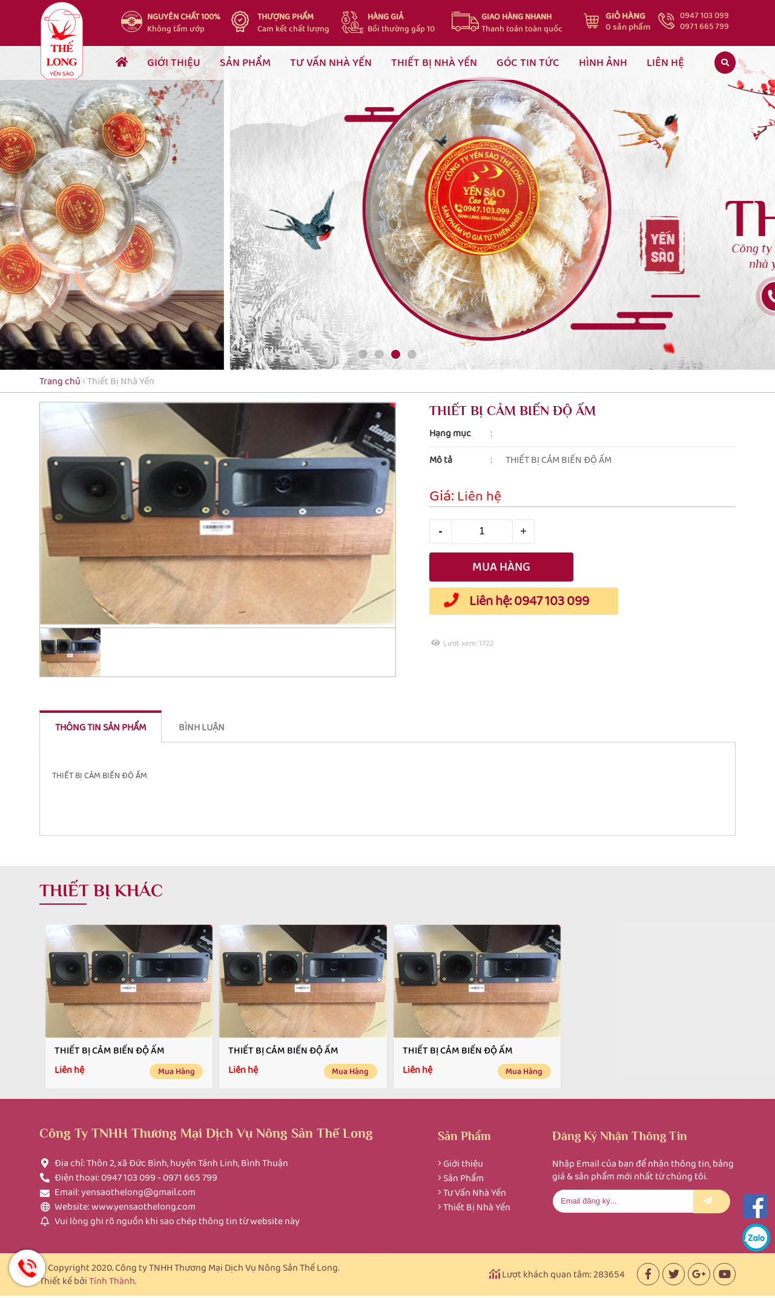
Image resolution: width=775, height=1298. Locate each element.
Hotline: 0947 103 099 (27, 1268)
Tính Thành (112, 1275)
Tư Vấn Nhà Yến (474, 1187)
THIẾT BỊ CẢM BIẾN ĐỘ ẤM (109, 1050)
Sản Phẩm (463, 1172)
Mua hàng (176, 1071)
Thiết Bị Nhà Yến (120, 381)
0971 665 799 (704, 26)
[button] (363, 354)
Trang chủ (60, 381)
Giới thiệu (463, 1158)
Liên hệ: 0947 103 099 (512, 601)
